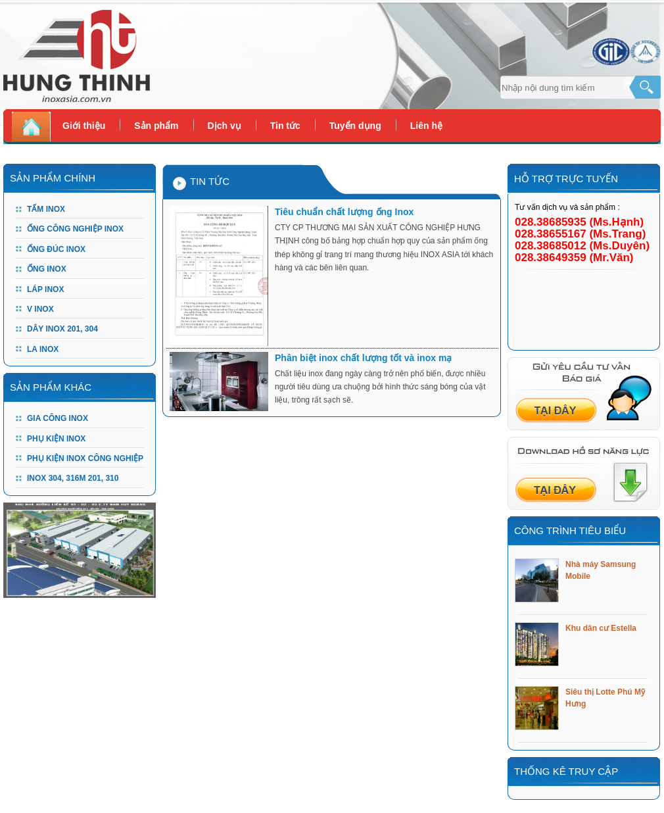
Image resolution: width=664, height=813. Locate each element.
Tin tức (285, 125)
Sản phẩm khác (50, 387)
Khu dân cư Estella (600, 628)
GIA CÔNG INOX (57, 418)
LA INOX (43, 349)
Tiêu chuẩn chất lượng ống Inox (344, 212)
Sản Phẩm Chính (52, 178)
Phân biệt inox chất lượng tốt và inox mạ (363, 358)
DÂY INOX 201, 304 (62, 328)
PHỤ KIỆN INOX (56, 438)
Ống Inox (46, 269)
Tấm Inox (46, 209)
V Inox (40, 309)
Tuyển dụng (355, 125)
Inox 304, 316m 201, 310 (72, 478)
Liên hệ (426, 125)
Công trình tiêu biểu (570, 530)
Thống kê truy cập (566, 771)
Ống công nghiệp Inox (75, 229)
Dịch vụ (224, 125)
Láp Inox (45, 289)
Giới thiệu (83, 125)
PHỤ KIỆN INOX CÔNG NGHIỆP (85, 458)
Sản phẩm (156, 125)
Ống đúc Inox (56, 249)
